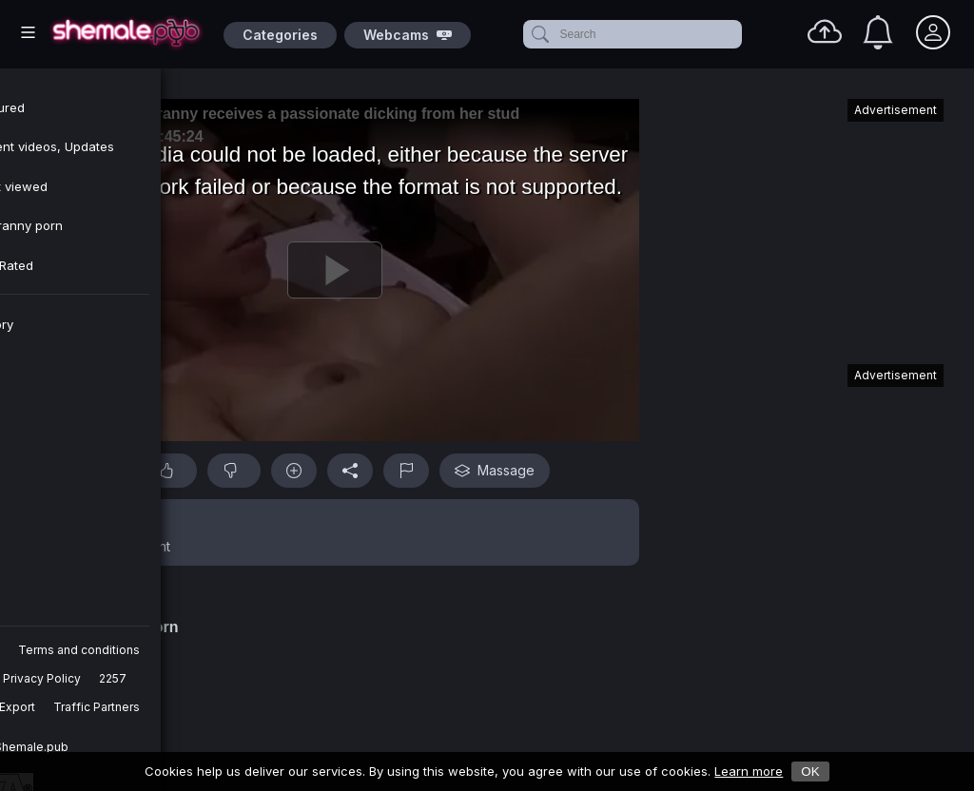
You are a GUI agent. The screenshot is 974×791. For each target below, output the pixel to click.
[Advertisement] (801, 222)
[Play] (334, 270)
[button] (334, 532)
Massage (495, 470)
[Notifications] (878, 32)
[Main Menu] (28, 32)
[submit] (539, 34)
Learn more (748, 771)
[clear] (738, 34)
